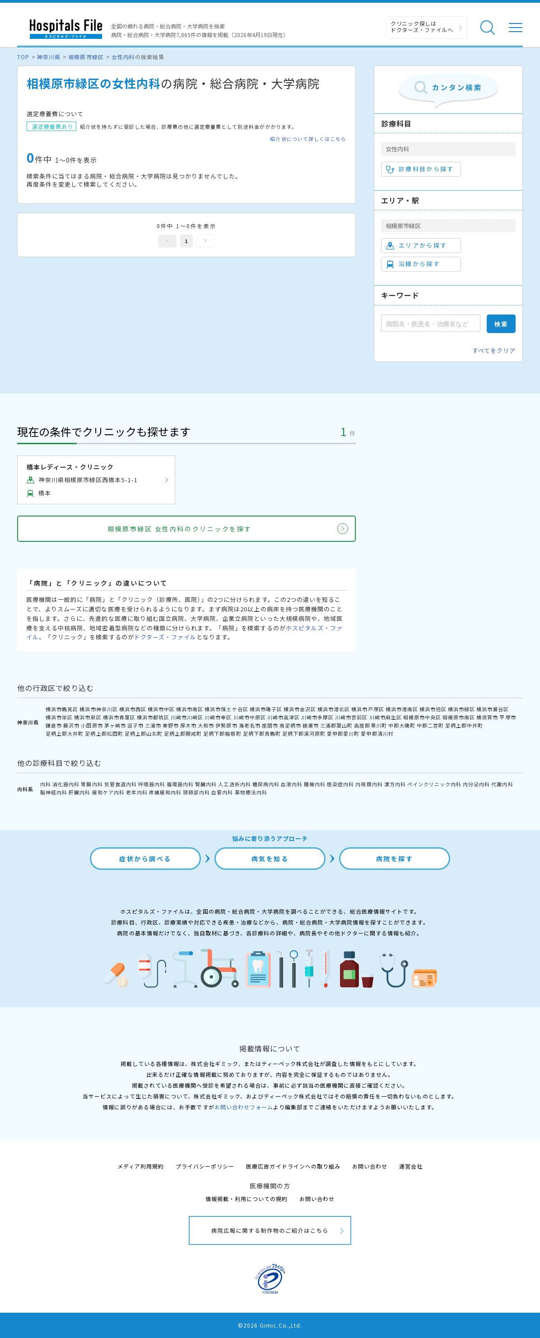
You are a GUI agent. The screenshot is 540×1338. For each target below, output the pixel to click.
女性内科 (123, 57)
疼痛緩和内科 (165, 792)
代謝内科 (502, 784)
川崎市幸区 (218, 717)
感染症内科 (340, 784)
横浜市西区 (132, 709)
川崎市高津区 (283, 717)
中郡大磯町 (401, 725)
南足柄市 (290, 725)
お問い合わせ (369, 1166)
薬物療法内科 (251, 792)
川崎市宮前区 (351, 717)
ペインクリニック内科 (434, 784)
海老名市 (250, 725)
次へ (205, 241)
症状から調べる (145, 858)
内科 (45, 784)
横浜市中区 (161, 709)
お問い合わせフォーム (243, 1107)
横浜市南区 (189, 709)
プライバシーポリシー (205, 1166)
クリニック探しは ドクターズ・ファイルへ (422, 26)
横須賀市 (487, 717)
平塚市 (507, 717)
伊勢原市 (226, 725)
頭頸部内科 (196, 792)
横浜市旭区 (433, 709)
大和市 (206, 725)
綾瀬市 (311, 725)
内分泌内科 (476, 784)
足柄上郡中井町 (464, 725)
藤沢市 (71, 725)
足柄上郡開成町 (183, 733)
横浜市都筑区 (153, 717)
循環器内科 (180, 784)
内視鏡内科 (368, 784)
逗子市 (135, 725)
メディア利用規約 (140, 1166)
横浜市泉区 (87, 717)
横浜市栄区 (59, 717)
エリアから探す (416, 245)
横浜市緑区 (461, 709)
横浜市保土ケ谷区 (226, 709)
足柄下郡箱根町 (222, 733)
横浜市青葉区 (119, 717)
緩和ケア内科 (108, 792)
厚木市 (188, 725)
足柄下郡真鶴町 (262, 733)
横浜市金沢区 (300, 709)
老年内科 (137, 792)
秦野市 (171, 725)
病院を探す (395, 858)
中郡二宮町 (430, 725)
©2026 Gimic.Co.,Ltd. (270, 1325)
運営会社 (411, 1166)
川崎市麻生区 (385, 717)
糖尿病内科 (265, 784)
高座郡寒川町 (370, 725)
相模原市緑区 (85, 57)
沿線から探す (413, 263)
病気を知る (270, 858)
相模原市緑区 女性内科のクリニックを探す (179, 528)
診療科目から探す (420, 169)
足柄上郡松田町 (104, 733)
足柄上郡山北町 (144, 733)
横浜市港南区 (402, 709)
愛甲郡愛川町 (343, 733)
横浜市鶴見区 (62, 709)
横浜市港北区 (333, 709)
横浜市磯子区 (266, 709)
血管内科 (222, 792)
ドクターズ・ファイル (165, 637)
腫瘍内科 (315, 784)
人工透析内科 (234, 784)
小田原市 (91, 725)
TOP (23, 57)
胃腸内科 (91, 784)
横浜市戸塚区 (367, 709)
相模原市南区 (458, 717)
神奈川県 (49, 57)
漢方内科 (395, 784)
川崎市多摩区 (317, 717)
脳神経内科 (53, 792)
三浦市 (153, 725)
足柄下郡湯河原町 (304, 733)
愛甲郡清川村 (377, 733)
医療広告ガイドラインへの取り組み (293, 1166)
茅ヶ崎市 (115, 725)
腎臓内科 (206, 784)
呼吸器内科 (151, 784)
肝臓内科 (79, 792)
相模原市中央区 (422, 717)
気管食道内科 (120, 784)
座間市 (270, 725)
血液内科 (292, 784)
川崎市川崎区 (187, 717)
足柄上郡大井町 (65, 733)
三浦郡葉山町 (336, 725)
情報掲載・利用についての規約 (246, 1198)
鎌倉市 (54, 725)
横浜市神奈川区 (98, 709)
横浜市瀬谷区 (492, 709)
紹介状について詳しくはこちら (308, 139)
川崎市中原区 (249, 717)
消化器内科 (65, 784)
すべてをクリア (494, 350)
